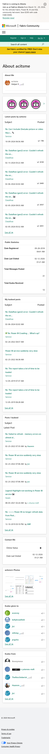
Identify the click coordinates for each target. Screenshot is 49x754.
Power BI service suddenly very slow (21, 350)
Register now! (8, 18)
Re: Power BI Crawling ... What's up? (23, 333)
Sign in (23, 38)
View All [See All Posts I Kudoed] (9, 530)
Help (31, 38)
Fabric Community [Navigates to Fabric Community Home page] (29, 25)
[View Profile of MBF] (29, 524)
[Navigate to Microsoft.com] (9, 25)
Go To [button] (40, 38)
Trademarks (5, 737)
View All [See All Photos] (9, 596)
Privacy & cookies (8, 729)
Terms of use (6, 733)
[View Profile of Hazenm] (30, 446)
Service (8, 136)
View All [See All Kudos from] (9, 698)
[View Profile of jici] (28, 464)
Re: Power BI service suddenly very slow (23, 455)
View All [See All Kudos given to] (9, 644)
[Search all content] (27, 44)
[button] (9, 580)
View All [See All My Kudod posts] (9, 408)
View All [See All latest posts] (9, 232)
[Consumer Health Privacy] (24, 746)
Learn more (30, 52)
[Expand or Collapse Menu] (4, 32)
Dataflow (9, 157)
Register (13, 38)
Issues (7, 498)
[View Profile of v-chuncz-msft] (33, 503)
